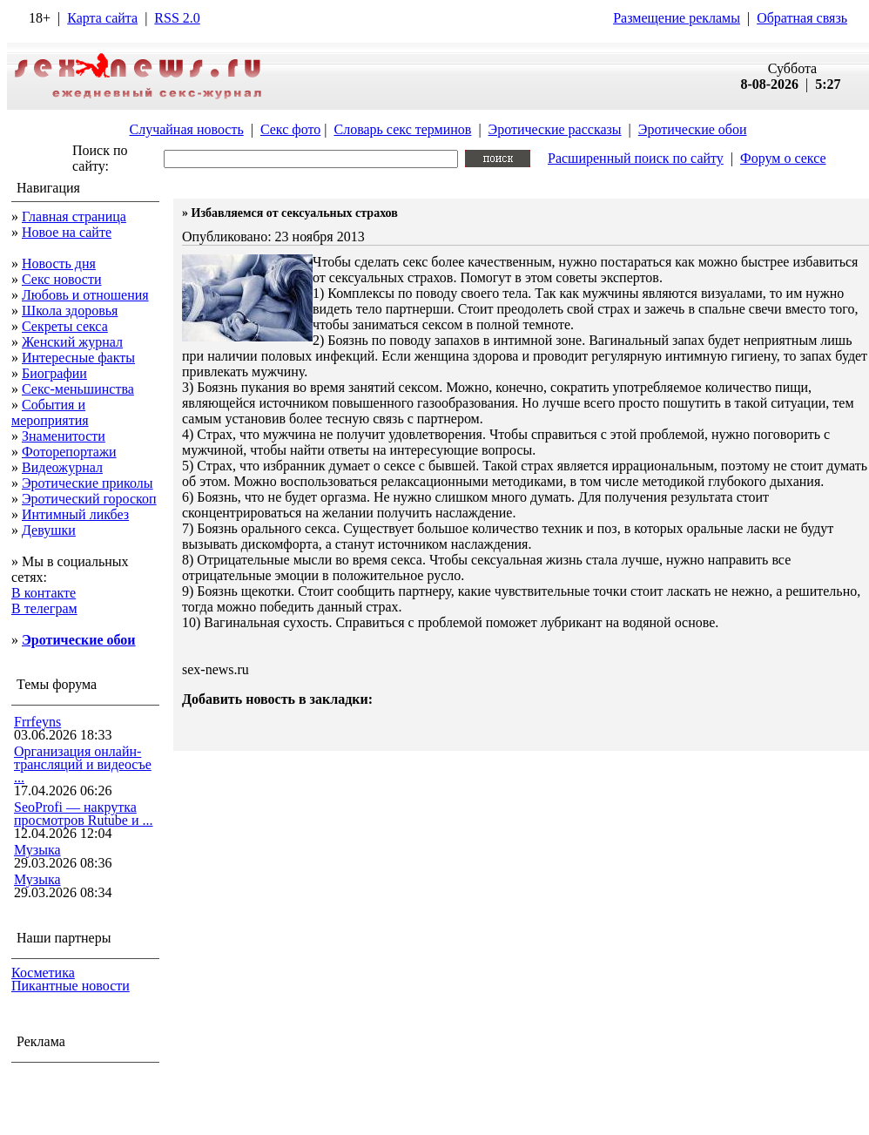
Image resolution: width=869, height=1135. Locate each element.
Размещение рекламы (676, 17)
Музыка (37, 849)
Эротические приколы (87, 483)
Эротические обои (692, 129)
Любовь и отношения (85, 294)
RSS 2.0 (176, 17)
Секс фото (290, 129)
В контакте (43, 592)
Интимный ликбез (75, 514)
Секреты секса (65, 326)
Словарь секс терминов (402, 129)
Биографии (54, 373)
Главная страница (74, 216)
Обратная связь (802, 17)
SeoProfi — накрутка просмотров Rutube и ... (83, 814)
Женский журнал (72, 341)
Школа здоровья (70, 310)
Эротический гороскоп (89, 498)
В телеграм (44, 608)
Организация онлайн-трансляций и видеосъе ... (83, 764)
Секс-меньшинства (78, 389)
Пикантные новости (70, 985)
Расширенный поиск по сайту (636, 158)
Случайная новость (186, 129)
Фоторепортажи (69, 451)
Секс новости (62, 279)
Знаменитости (63, 436)
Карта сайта (102, 17)
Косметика (43, 972)
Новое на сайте (66, 232)
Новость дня (59, 263)
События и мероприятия (50, 412)
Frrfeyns (37, 721)
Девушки (49, 530)
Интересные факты (78, 357)
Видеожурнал (62, 467)
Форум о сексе (783, 158)
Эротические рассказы (555, 129)
